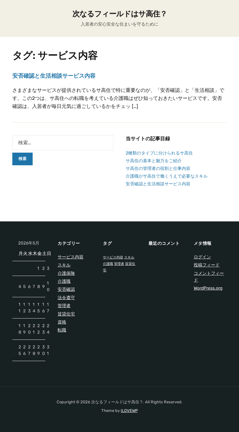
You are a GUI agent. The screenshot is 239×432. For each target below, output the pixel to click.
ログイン (202, 257)
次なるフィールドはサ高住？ (119, 14)
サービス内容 (70, 257)
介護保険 (66, 273)
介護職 (64, 281)
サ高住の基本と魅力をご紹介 (154, 160)
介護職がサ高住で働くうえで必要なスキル (167, 176)
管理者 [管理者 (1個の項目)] (119, 264)
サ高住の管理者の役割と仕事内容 (158, 168)
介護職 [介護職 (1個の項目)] (108, 264)
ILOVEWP (129, 410)
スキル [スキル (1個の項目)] (129, 257)
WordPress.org (208, 288)
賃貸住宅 (66, 314)
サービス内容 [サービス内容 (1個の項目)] (113, 257)
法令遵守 (66, 297)
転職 (62, 330)
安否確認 (66, 289)
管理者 (64, 305)
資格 (62, 322)
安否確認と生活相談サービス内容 (53, 75)
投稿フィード (207, 265)
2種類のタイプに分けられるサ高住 (159, 153)
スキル (64, 265)
